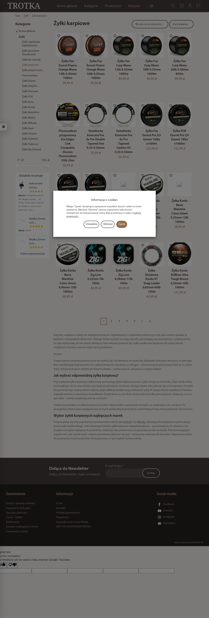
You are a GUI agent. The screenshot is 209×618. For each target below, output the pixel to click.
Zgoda (121, 224)
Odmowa (108, 224)
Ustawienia (91, 224)
